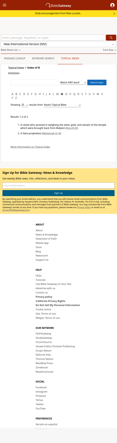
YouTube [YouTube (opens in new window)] (41, 408)
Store (39, 247)
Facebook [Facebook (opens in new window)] (41, 387)
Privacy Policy (84, 207)
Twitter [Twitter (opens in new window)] (40, 404)
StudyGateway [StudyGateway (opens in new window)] (44, 337)
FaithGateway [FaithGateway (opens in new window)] (43, 333)
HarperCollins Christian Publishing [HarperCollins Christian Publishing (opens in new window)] (55, 346)
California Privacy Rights (50, 301)
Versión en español (46, 424)
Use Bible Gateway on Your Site (53, 284)
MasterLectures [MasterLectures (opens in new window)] (44, 371)
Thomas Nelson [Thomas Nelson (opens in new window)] (44, 359)
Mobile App (42, 243)
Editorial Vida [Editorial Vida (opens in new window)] (43, 354)
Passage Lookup (14, 58)
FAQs (38, 275)
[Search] (111, 38)
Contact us (42, 292)
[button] (112, 5)
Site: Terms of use (46, 313)
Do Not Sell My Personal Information (58, 305)
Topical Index (70, 58)
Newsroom (42, 255)
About (39, 230)
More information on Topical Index (30, 147)
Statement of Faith (46, 238)
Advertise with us (45, 288)
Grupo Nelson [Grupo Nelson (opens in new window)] (43, 350)
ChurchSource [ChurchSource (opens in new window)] (44, 342)
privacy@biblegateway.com (16, 210)
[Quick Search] (53, 38)
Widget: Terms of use (48, 318)
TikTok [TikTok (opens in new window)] (39, 400)
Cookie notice (43, 309)
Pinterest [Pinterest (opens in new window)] (41, 396)
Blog (38, 251)
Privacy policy (44, 296)
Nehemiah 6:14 (51, 133)
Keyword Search (43, 58)
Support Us (42, 259)
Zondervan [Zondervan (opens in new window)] (42, 367)
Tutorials (41, 280)
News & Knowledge (47, 234)
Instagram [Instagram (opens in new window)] (42, 391)
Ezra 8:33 (72, 128)
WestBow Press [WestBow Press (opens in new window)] (44, 363)
